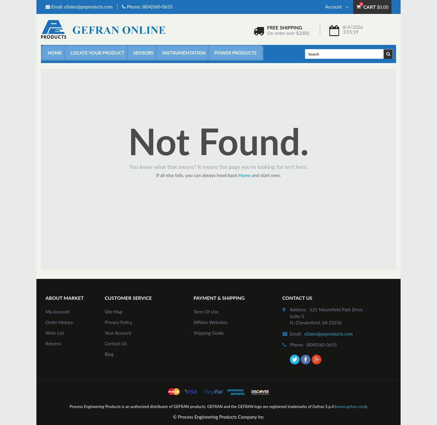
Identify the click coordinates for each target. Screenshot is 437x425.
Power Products (235, 52)
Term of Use (206, 311)
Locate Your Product (97, 52)
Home (55, 52)
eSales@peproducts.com (88, 6)
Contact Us (116, 343)
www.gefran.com (350, 406)
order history (59, 322)
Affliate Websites (211, 322)
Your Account (118, 333)
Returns (53, 343)
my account (57, 311)
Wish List (55, 333)
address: (298, 309)
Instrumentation (184, 52)
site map (113, 311)
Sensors (143, 52)
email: (296, 333)
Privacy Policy (118, 322)
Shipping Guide (209, 333)
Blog (109, 354)
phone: (297, 344)
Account (337, 6)
